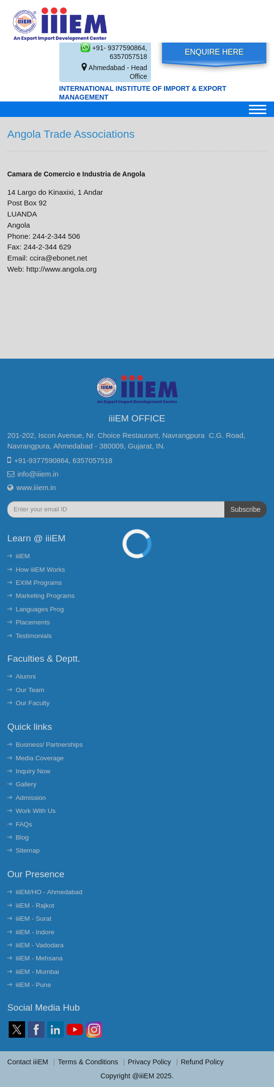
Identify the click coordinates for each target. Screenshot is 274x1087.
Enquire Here (214, 52)
